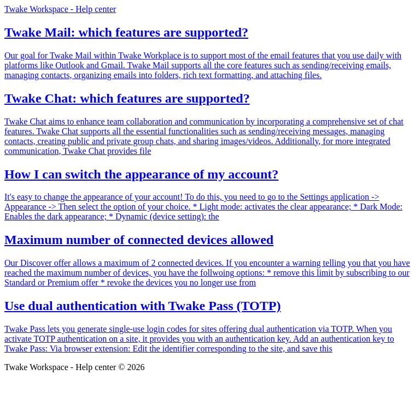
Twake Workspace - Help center (60, 9)
